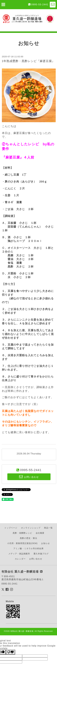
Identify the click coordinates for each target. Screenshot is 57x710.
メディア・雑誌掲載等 (19, 553)
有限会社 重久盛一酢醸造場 (21, 631)
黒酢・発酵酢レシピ (22, 533)
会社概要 (40, 533)
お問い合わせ (35, 559)
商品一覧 (48, 528)
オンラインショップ (30, 528)
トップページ (10, 528)
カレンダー (20, 559)
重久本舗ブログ (41, 553)
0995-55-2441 (39, 4)
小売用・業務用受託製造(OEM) (22, 543)
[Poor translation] (10, 652)
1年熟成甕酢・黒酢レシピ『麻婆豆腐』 (28, 61)
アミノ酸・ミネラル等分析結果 (28, 548)
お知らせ (45, 543)
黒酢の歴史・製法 (28, 538)
